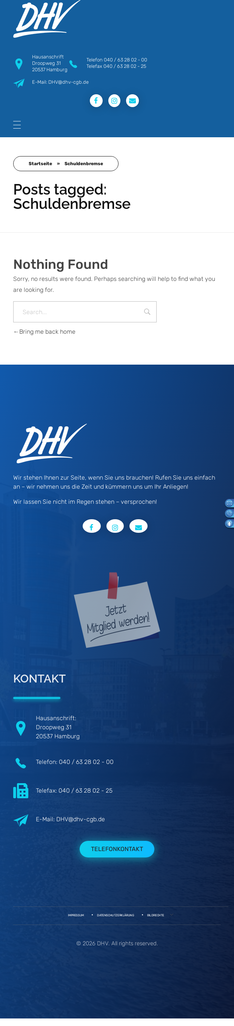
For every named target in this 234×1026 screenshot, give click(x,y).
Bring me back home (44, 331)
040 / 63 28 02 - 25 (124, 66)
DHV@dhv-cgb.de (80, 819)
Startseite (40, 163)
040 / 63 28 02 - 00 (125, 60)
